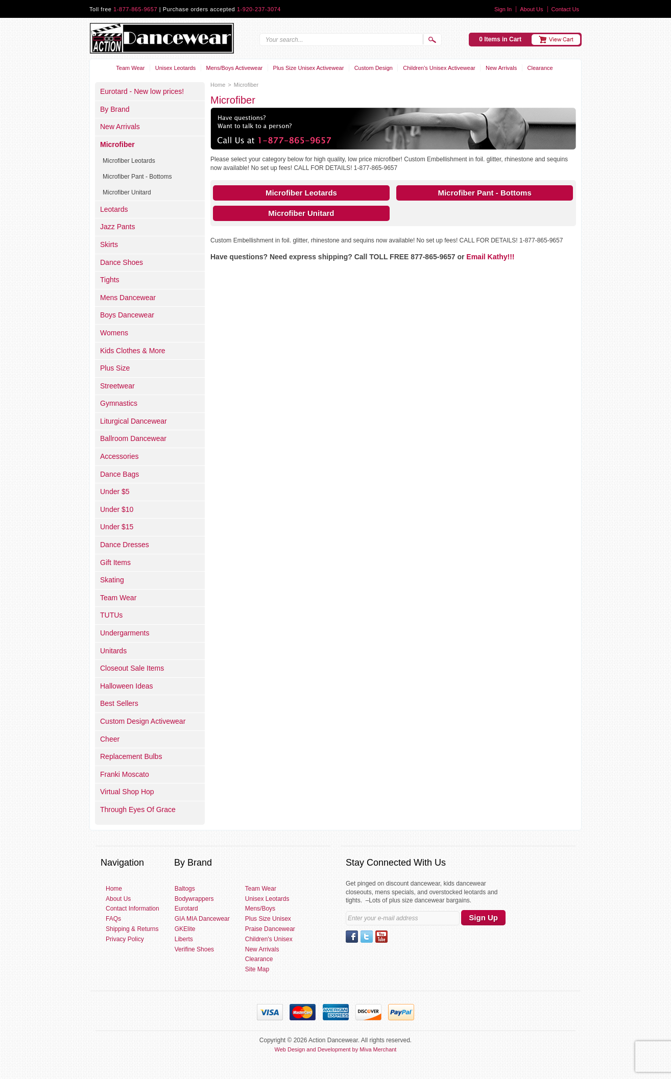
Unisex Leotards (175, 68)
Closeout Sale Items (132, 668)
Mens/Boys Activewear (234, 68)
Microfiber (117, 144)
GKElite (185, 929)
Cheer (109, 739)
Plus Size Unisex (268, 918)
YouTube (381, 936)
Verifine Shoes (194, 949)
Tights (109, 280)
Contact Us (565, 9)
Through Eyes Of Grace (138, 809)
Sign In (503, 9)
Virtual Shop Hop (127, 792)
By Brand (115, 109)
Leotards (114, 209)
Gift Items (115, 562)
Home (217, 85)
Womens (114, 333)
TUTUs (111, 615)
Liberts (184, 939)
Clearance (540, 68)
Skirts (109, 244)
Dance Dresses (124, 545)
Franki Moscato (124, 774)
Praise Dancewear (270, 929)
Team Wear (130, 68)
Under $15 (116, 527)
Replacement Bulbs (131, 756)
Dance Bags (119, 474)
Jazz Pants (117, 227)
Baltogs (185, 888)
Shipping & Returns (132, 929)
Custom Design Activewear (142, 721)
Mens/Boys (260, 908)
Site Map (257, 969)
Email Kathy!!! (490, 257)
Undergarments (125, 633)
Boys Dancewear (127, 315)
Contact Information (132, 908)
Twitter (367, 936)
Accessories (119, 456)
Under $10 (116, 509)
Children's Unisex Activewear (439, 68)
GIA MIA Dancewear (202, 918)
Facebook (352, 936)
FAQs (113, 918)
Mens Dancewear (128, 297)
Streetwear (117, 386)
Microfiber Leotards (301, 192)
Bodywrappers (194, 898)
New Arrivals (501, 68)
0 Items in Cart (500, 39)
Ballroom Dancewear (133, 438)
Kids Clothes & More (132, 351)
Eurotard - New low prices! (142, 91)
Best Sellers (119, 703)
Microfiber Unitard (301, 213)
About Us (531, 9)
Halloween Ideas (126, 686)
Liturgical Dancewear (133, 421)
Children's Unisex (269, 939)
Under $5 (115, 491)
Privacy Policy (125, 939)
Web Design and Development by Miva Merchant (336, 1049)
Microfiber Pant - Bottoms (484, 192)
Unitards (113, 651)
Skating (112, 580)
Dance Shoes (121, 262)
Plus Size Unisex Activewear (308, 68)
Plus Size (115, 368)
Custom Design (373, 68)
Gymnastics (118, 403)
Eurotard (186, 908)
